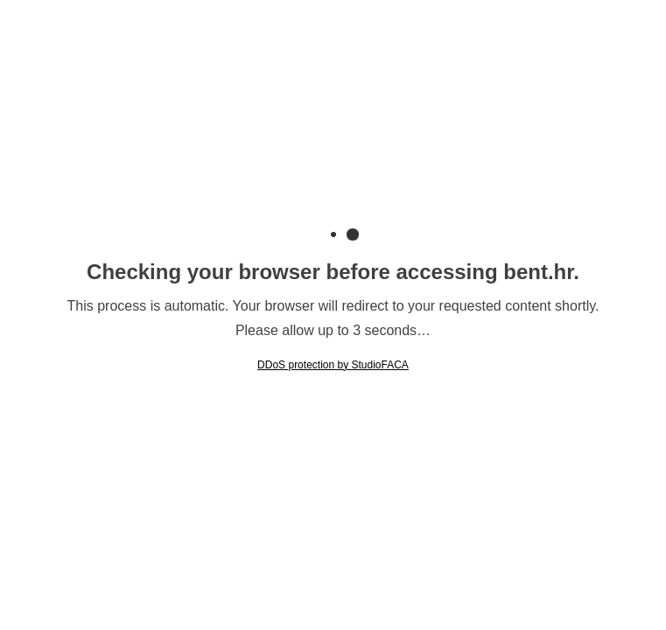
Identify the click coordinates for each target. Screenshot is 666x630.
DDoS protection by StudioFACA (333, 365)
